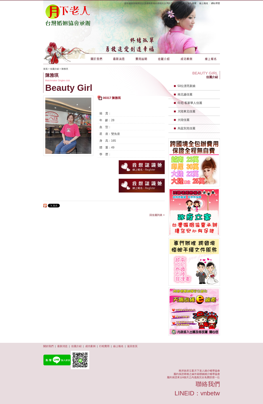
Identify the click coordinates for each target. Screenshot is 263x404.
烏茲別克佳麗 (186, 128)
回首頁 (181, 3)
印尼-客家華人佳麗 (190, 102)
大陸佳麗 (183, 119)
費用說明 (141, 59)
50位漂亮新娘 (187, 86)
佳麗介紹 (164, 59)
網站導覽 (215, 3)
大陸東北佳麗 (186, 111)
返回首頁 (132, 346)
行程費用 (104, 346)
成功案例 (186, 59)
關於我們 (96, 59)
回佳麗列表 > (157, 215)
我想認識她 (142, 167)
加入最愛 (192, 3)
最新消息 (119, 59)
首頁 (45, 69)
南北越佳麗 (185, 94)
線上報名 (203, 3)
